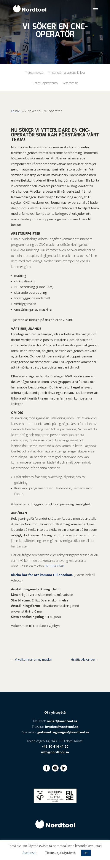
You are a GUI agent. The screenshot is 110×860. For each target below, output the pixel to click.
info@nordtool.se (55, 752)
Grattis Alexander (85, 659)
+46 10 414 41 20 (55, 746)
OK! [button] (86, 853)
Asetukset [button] (29, 852)
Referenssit (70, 83)
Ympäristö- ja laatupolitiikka (66, 73)
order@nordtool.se (62, 721)
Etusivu (16, 111)
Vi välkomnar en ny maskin (31, 659)
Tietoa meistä (34, 73)
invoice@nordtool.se (61, 726)
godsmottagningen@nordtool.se (63, 732)
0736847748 (54, 566)
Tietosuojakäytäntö (45, 83)
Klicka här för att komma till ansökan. (42, 575)
